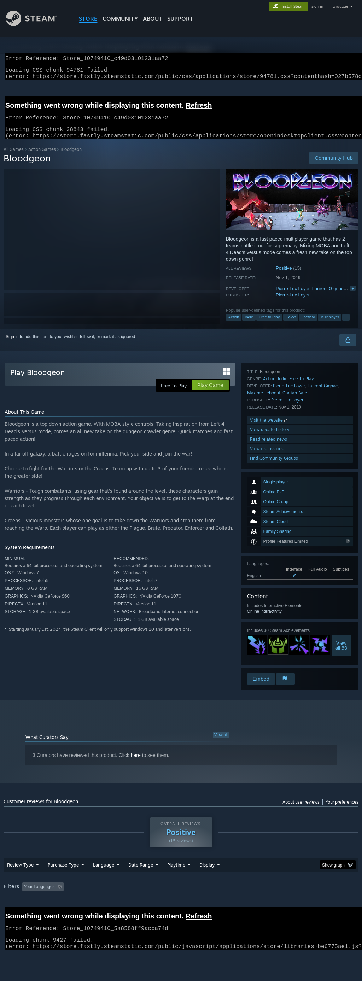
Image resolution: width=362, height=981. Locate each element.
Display (207, 883)
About (152, 18)
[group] (181, 910)
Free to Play (269, 325)
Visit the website (269, 624)
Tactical (308, 325)
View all (221, 743)
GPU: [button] (335, 905)
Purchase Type (63, 883)
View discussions (267, 653)
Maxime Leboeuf (263, 597)
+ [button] (346, 325)
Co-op (291, 325)
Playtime (176, 883)
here (136, 763)
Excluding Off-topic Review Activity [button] (110, 905)
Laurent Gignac (328, 297)
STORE (88, 18)
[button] (27, 904)
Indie (249, 325)
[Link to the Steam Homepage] (37, 24)
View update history (270, 633)
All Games (14, 157)
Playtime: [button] (165, 905)
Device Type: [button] (17, 914)
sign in (317, 6)
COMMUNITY (120, 18)
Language (103, 883)
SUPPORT (180, 18)
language (340, 6)
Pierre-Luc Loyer (292, 297)
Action (233, 325)
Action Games (42, 157)
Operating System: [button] (275, 905)
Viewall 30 (341, 544)
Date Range (140, 883)
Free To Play (302, 583)
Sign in (12, 345)
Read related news (268, 643)
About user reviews (301, 810)
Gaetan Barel (295, 597)
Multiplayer (329, 325)
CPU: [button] (311, 905)
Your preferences (342, 810)
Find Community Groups (274, 662)
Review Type (20, 883)
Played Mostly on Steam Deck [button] (216, 905)
